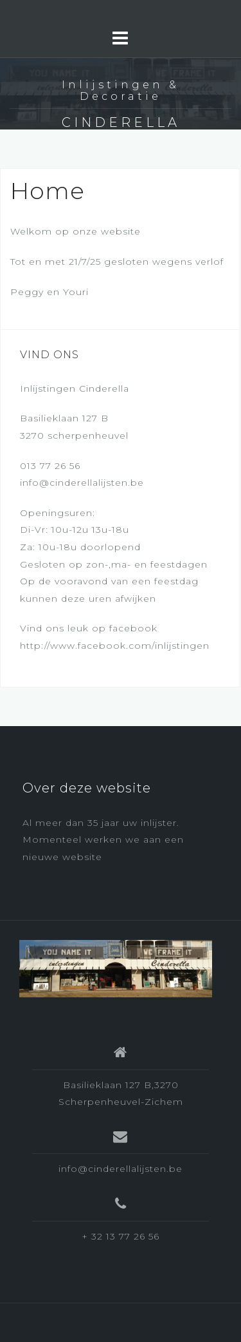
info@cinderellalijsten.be (82, 482)
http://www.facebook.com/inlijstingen (115, 645)
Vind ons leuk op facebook (88, 628)
